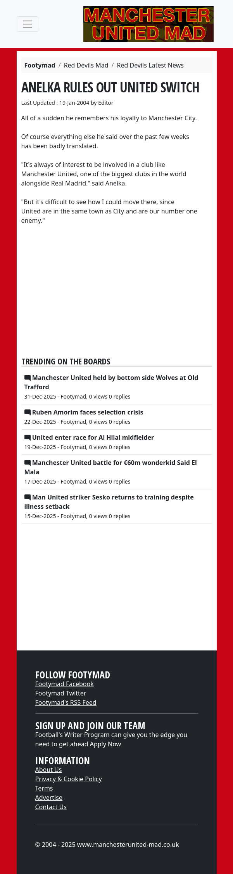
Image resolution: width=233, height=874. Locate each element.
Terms (44, 788)
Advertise (48, 797)
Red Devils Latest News (150, 65)
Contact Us (51, 807)
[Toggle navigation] (27, 24)
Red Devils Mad (86, 65)
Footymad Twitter (60, 693)
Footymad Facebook (64, 684)
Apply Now (105, 744)
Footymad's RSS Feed (66, 702)
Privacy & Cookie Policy (68, 779)
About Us (48, 769)
